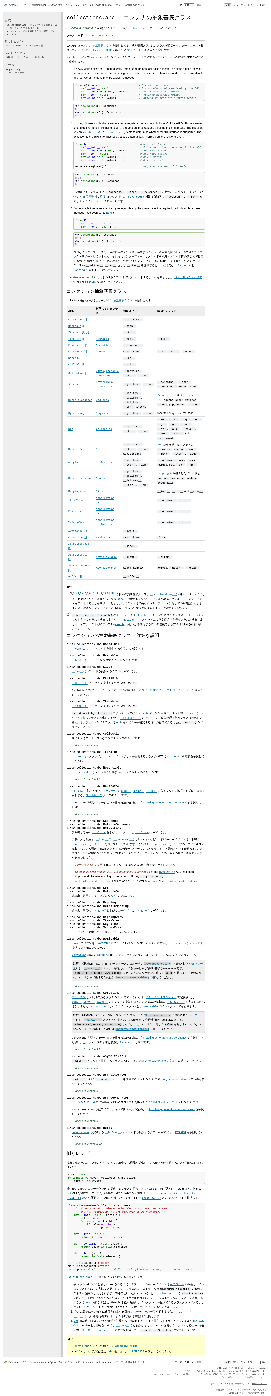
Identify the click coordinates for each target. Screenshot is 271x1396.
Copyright (223, 1368)
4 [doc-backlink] (78, 593)
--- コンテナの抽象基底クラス (117, 5)
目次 (7, 20)
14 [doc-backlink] (108, 593)
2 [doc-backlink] (73, 593)
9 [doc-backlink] (90, 593)
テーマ (185, 5)
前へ (235, 5)
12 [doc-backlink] (100, 593)
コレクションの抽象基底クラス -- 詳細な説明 (32, 31)
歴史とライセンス (237, 1377)
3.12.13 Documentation (34, 5)
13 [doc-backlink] (104, 593)
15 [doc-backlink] (112, 593)
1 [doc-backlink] (71, 593)
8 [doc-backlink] (87, 593)
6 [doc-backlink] (83, 593)
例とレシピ (15, 34)
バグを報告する (259, 1390)
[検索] (210, 5)
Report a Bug (13, 69)
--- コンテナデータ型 (24, 45)
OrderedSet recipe (126, 1345)
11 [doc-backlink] (96, 593)
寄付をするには (259, 1383)
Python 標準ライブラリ (62, 5)
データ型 (82, 5)
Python (12, 5)
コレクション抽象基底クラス (24, 28)
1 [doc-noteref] (85, 319)
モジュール (253, 5)
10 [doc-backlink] (93, 593)
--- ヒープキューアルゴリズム (25, 57)
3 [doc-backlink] (76, 593)
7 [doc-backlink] (85, 593)
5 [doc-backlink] (80, 593)
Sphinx (232, 1393)
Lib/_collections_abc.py (99, 35)
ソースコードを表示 (16, 72)
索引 (264, 5)
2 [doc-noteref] (87, 332)
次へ (242, 5)
